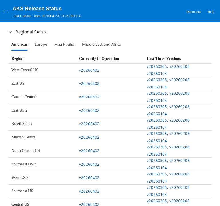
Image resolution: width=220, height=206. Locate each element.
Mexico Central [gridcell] (23, 137)
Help (211, 12)
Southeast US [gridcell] (22, 191)
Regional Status (26, 32)
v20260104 (157, 73)
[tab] (19, 44)
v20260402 (89, 70)
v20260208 (179, 66)
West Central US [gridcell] (24, 70)
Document (193, 12)
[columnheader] (42, 58)
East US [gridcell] (18, 83)
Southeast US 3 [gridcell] (23, 164)
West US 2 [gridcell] (20, 177)
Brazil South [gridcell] (21, 124)
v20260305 (157, 66)
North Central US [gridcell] (25, 150)
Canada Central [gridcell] (23, 97)
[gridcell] (110, 70)
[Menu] (5, 11)
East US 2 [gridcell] (19, 110)
